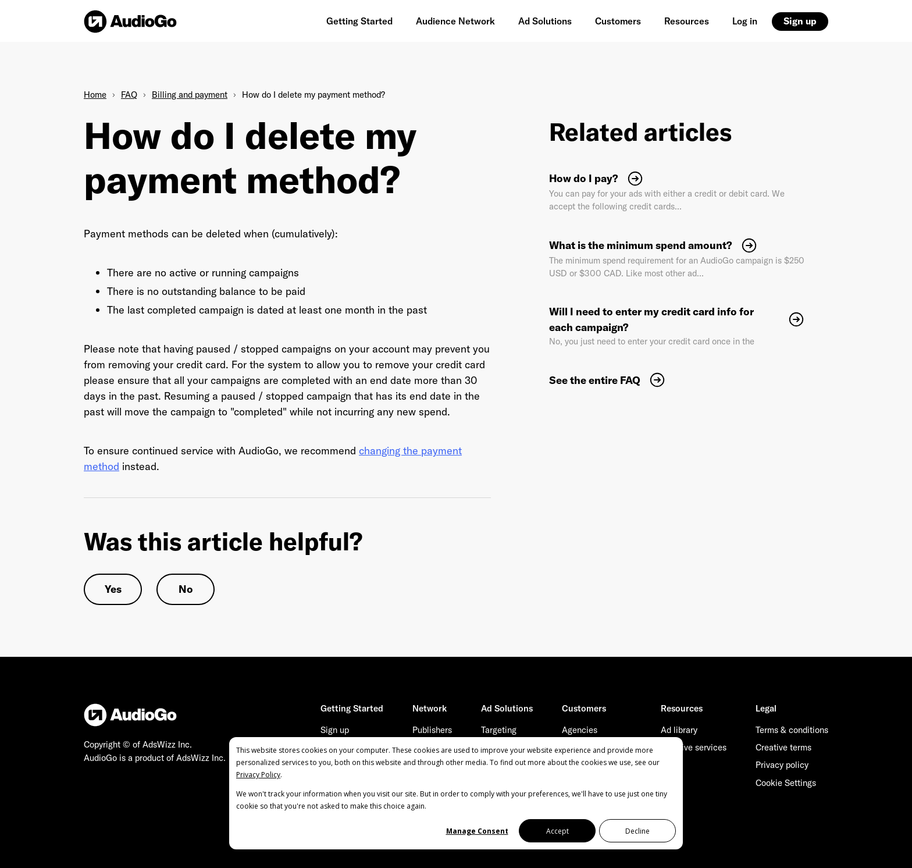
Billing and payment (189, 94)
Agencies (579, 729)
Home (95, 94)
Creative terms (783, 747)
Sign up (800, 21)
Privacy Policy (258, 775)
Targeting (498, 729)
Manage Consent (477, 831)
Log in (744, 21)
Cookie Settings (786, 783)
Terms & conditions (792, 729)
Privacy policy (782, 764)
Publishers (432, 729)
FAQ (129, 94)
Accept (557, 831)
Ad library (679, 729)
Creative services (693, 747)
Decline (637, 831)
